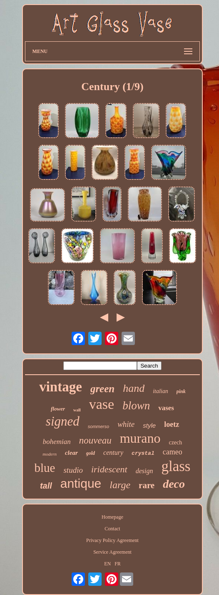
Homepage (112, 517)
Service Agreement (112, 552)
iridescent (109, 469)
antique (80, 483)
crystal (143, 453)
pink (181, 391)
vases (166, 408)
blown (136, 405)
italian (160, 391)
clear (71, 452)
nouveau (95, 440)
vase (101, 404)
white (125, 424)
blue (45, 467)
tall (46, 485)
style (149, 425)
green (102, 388)
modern (49, 453)
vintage (60, 386)
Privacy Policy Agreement (112, 540)
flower (58, 409)
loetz (171, 424)
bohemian (57, 442)
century (113, 452)
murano (140, 438)
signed (63, 421)
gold (90, 453)
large (120, 484)
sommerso (98, 426)
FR (117, 564)
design (144, 470)
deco (174, 483)
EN (107, 564)
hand (133, 388)
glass (175, 466)
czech (175, 442)
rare (146, 485)
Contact (112, 529)
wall (77, 410)
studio (72, 470)
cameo (172, 452)
